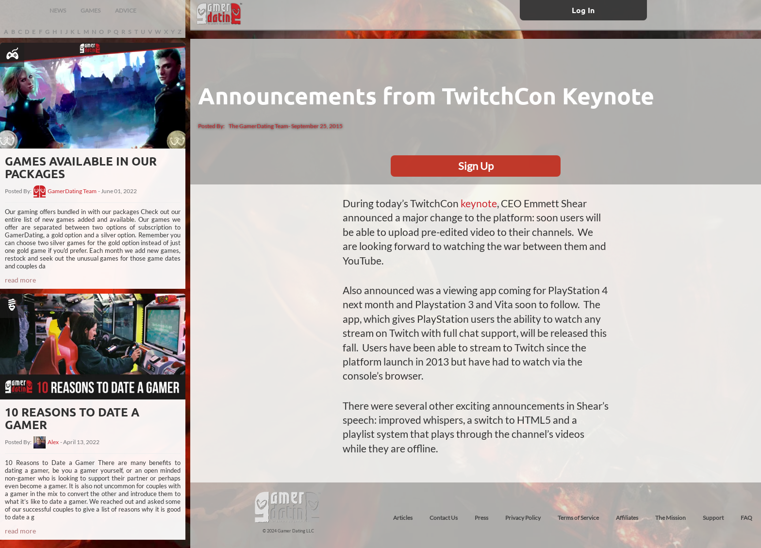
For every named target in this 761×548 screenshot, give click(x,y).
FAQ (746, 517)
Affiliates (627, 517)
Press (481, 517)
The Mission (670, 517)
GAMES (90, 10)
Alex (53, 442)
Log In (583, 10)
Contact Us (444, 517)
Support (713, 517)
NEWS (58, 10)
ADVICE (125, 10)
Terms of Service (578, 517)
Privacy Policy (523, 517)
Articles (403, 517)
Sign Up (476, 165)
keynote (479, 203)
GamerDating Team (72, 191)
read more (20, 280)
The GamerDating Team (258, 126)
